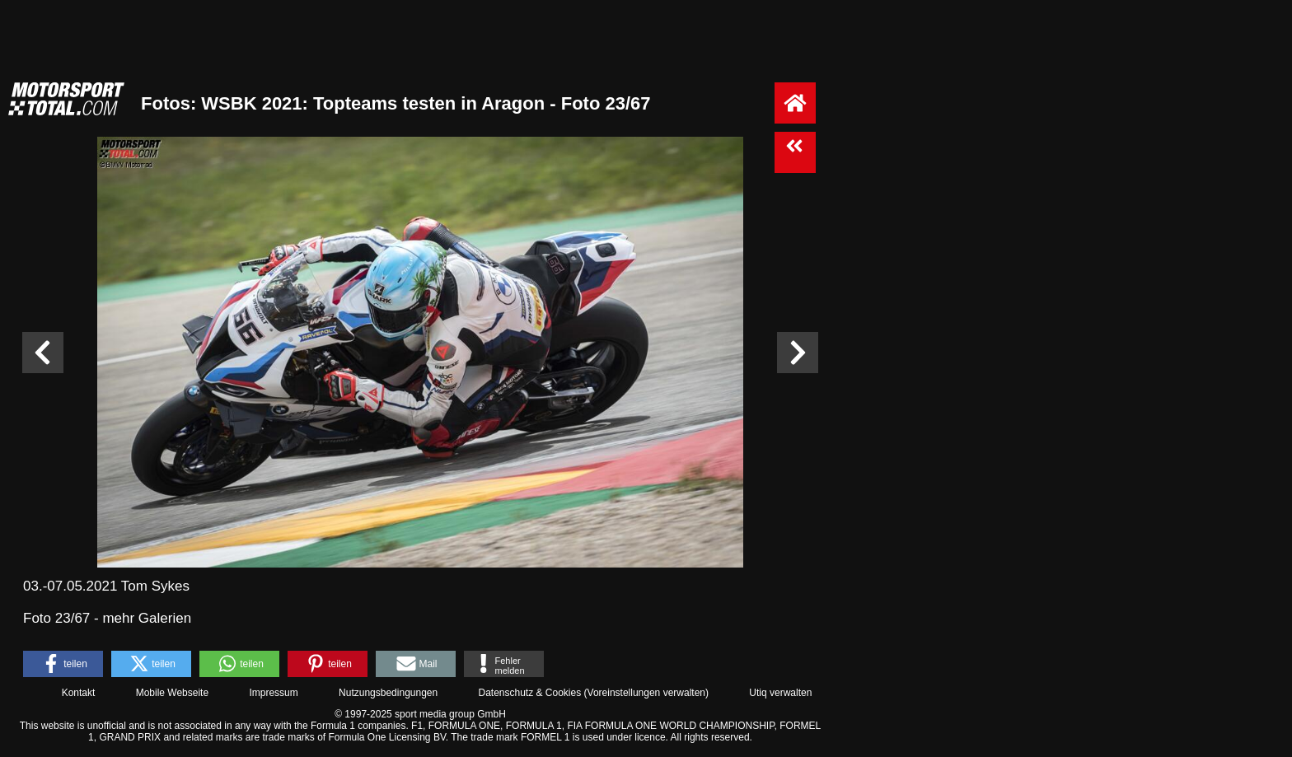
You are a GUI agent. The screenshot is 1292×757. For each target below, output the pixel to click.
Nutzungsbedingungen (388, 693)
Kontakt (79, 693)
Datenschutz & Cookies (529, 693)
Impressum (273, 693)
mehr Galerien (146, 618)
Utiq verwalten (780, 693)
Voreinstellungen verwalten (646, 693)
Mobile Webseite (172, 693)
